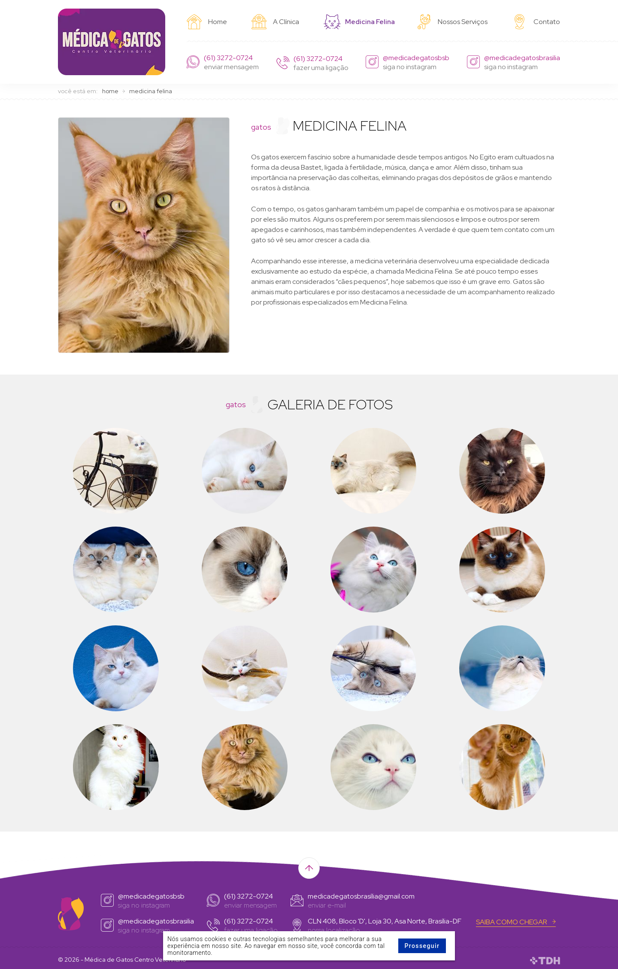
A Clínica (275, 21)
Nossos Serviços (452, 21)
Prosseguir (421, 945)
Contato (536, 21)
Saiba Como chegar (516, 920)
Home (207, 21)
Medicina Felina (358, 21)
